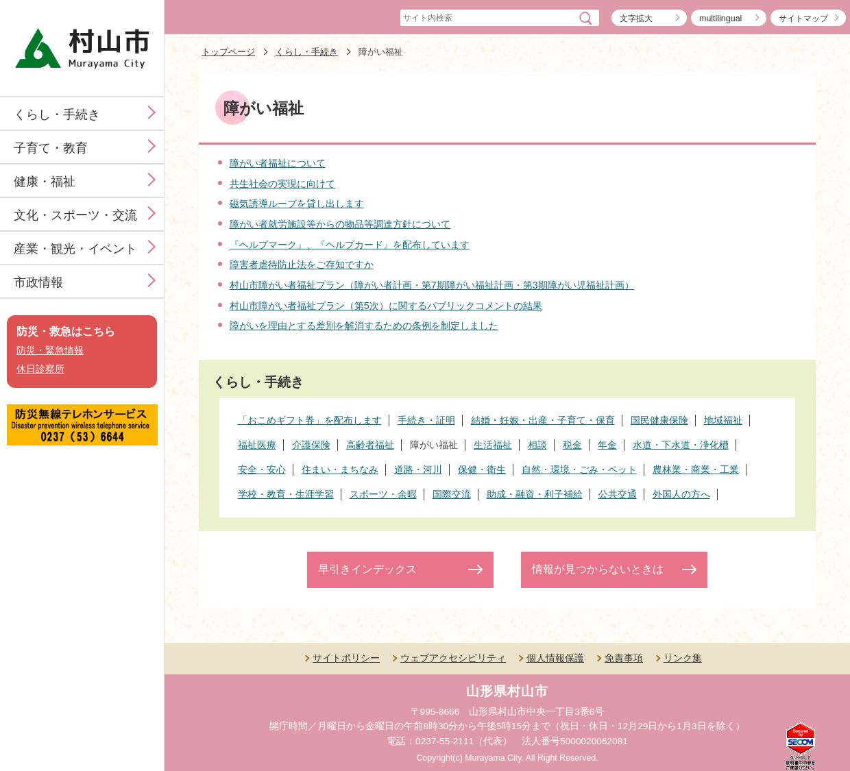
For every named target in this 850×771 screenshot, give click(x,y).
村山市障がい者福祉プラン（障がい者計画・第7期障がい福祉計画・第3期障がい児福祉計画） (432, 285)
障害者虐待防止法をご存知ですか (302, 264)
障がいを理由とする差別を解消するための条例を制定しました (364, 325)
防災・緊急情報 (50, 350)
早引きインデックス (367, 569)
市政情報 (38, 282)
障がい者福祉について (278, 163)
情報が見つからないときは (598, 569)
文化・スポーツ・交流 (75, 215)
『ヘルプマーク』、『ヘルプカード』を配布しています (350, 244)
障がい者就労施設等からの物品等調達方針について (340, 224)
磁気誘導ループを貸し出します (297, 203)
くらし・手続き (57, 114)
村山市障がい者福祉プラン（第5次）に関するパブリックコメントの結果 (386, 305)
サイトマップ (803, 18)
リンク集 (683, 657)
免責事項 (624, 657)
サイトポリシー (346, 657)
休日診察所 (40, 369)
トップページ (228, 52)
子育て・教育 (51, 148)
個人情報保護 (555, 657)
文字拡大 (636, 18)
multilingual (720, 18)
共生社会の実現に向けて (282, 183)
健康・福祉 (44, 181)
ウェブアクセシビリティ (453, 657)
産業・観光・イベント (75, 249)
